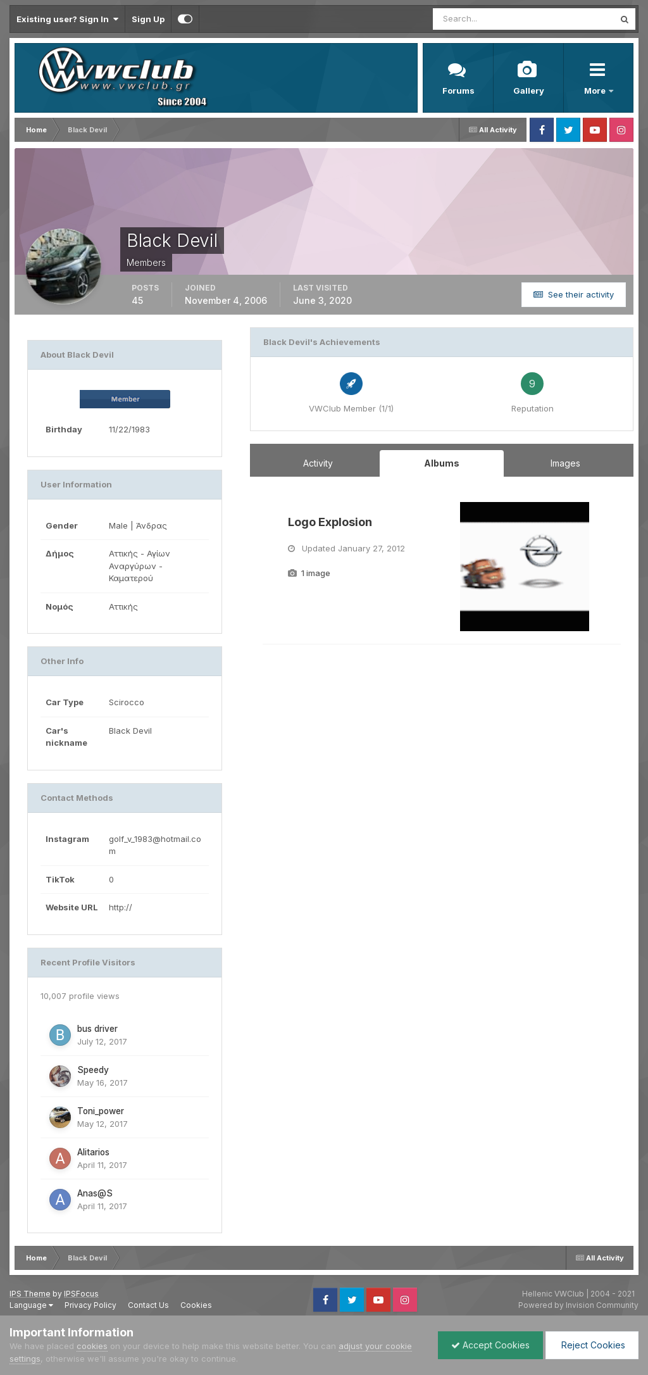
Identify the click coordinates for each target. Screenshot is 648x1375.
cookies (92, 1346)
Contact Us (148, 1305)
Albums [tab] (441, 463)
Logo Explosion (330, 522)
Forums (458, 90)
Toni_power (100, 1111)
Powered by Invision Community (578, 1305)
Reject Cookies (592, 1345)
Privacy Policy (90, 1305)
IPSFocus (81, 1293)
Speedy (93, 1070)
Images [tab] (565, 463)
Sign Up (148, 19)
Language (31, 1305)
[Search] (482, 19)
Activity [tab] (318, 463)
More (596, 90)
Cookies (196, 1305)
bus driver (97, 1029)
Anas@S (95, 1193)
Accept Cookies (490, 1345)
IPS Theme (30, 1293)
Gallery (528, 90)
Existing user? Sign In (67, 19)
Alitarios (93, 1152)
